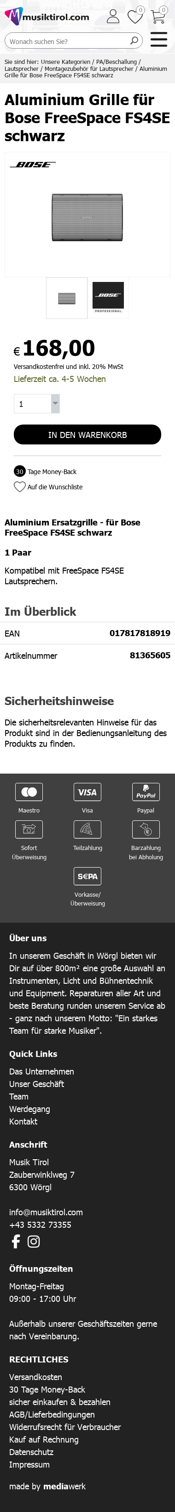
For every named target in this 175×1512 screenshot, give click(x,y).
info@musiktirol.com (46, 1211)
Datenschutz (31, 1451)
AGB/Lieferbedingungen (52, 1414)
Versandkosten (35, 1376)
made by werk (47, 1486)
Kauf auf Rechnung (44, 1439)
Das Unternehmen (41, 1071)
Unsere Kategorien (65, 61)
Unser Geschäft (36, 1083)
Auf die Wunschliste (55, 486)
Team (19, 1096)
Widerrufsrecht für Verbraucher (65, 1426)
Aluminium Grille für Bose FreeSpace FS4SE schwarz (86, 72)
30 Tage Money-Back (47, 1389)
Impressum (29, 1464)
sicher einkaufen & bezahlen (60, 1401)
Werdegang (29, 1108)
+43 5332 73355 (40, 1224)
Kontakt (23, 1121)
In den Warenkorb (87, 434)
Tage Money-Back (45, 471)
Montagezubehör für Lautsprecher (89, 68)
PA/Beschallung (116, 61)
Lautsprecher (22, 68)
